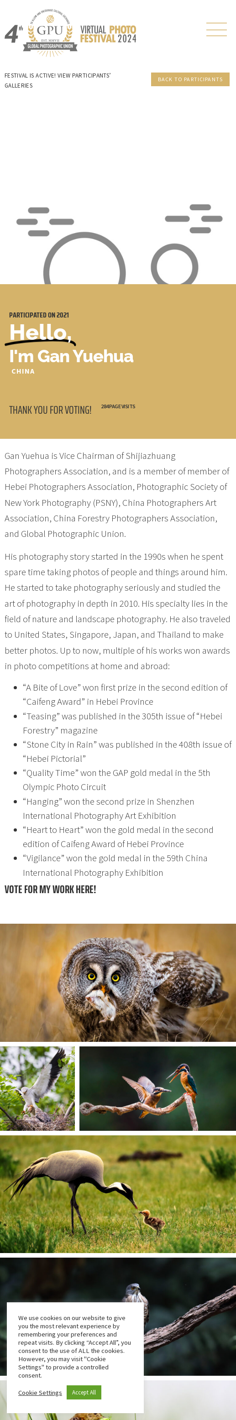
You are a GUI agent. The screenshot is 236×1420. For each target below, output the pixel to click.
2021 (63, 315)
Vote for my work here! (50, 889)
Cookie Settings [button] (40, 1393)
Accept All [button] (84, 1392)
